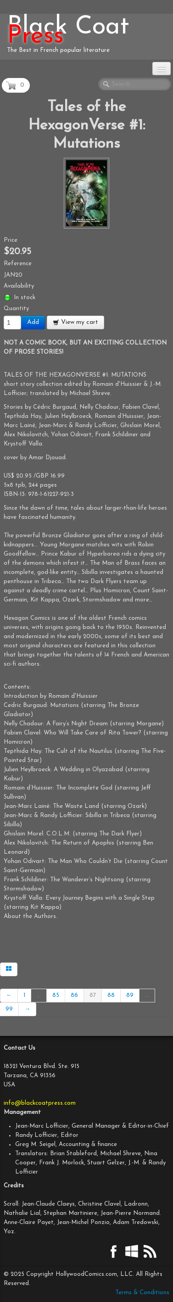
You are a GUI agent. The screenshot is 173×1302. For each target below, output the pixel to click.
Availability (19, 286)
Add (33, 322)
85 (55, 995)
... (39, 995)
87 (92, 995)
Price (10, 240)
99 (9, 1009)
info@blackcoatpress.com (40, 1103)
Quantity (16, 309)
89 (130, 995)
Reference (18, 264)
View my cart (75, 322)
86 (74, 995)
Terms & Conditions (142, 1293)
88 (111, 995)
